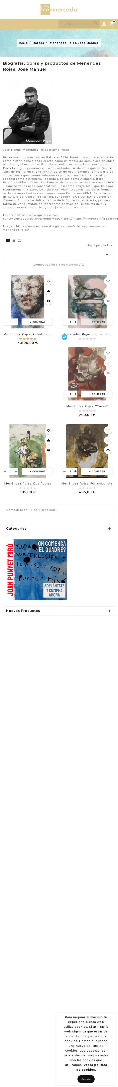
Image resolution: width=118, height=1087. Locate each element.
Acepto (86, 1079)
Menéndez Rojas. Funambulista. (87, 483)
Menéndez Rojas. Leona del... (87, 334)
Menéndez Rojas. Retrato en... (27, 334)
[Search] (79, 24)
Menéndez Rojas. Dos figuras (28, 483)
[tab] (7, 240)
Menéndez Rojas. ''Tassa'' (87, 406)
